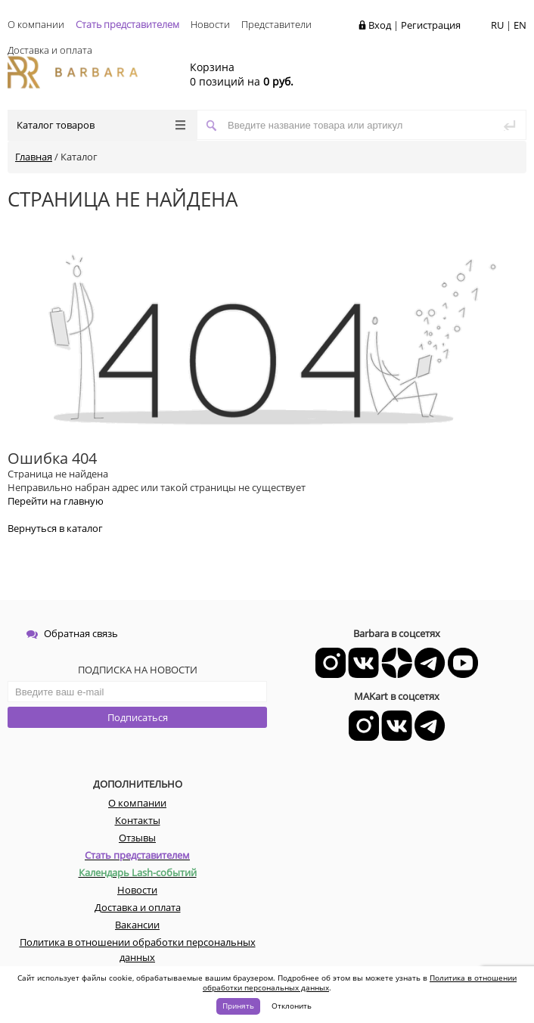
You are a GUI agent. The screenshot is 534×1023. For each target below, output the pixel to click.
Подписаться (137, 717)
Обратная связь (72, 633)
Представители (276, 24)
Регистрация (431, 25)
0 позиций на (241, 74)
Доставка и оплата (50, 50)
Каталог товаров (101, 125)
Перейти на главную (56, 501)
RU (497, 25)
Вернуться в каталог (55, 528)
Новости (210, 24)
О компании (36, 24)
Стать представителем (127, 24)
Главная (33, 156)
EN (520, 25)
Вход (379, 25)
